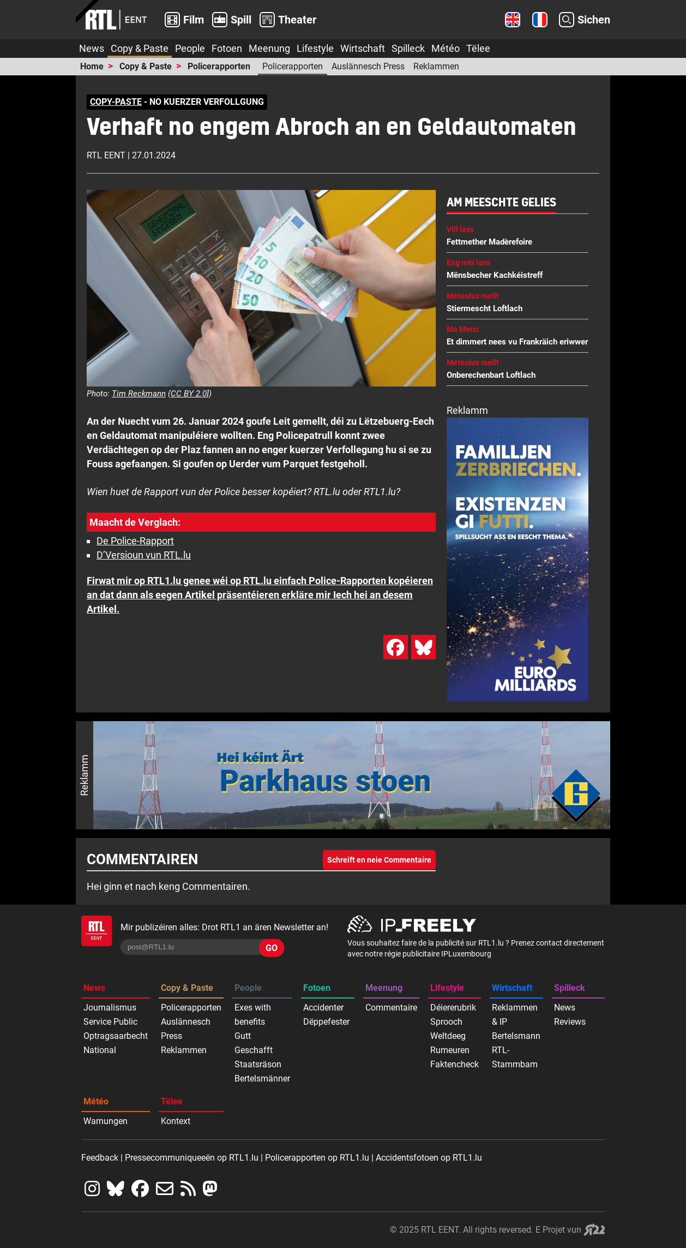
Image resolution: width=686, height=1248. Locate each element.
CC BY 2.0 (189, 394)
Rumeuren (450, 1050)
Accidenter (323, 1007)
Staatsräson (257, 1064)
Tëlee (478, 48)
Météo (445, 48)
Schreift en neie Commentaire (379, 859)
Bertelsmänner (262, 1078)
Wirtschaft (362, 48)
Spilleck (408, 48)
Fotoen (227, 48)
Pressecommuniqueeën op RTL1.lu (191, 1157)
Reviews (570, 1022)
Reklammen (436, 66)
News (91, 48)
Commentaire (391, 1007)
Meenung (269, 48)
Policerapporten (219, 66)
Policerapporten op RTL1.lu (317, 1157)
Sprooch (446, 1022)
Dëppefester (326, 1022)
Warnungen (105, 1121)
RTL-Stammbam (515, 1057)
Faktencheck (454, 1064)
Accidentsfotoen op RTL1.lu (429, 1157)
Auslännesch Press (368, 66)
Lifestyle (315, 48)
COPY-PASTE (116, 102)
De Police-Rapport (135, 540)
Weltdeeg (448, 1036)
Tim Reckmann (139, 394)
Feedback (99, 1157)
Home (92, 66)
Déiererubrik (453, 1007)
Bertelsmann (516, 1036)
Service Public (110, 1022)
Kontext (175, 1121)
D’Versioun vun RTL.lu (144, 555)
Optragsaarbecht (115, 1036)
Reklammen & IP (515, 1014)
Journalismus (109, 1007)
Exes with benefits (252, 1014)
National (99, 1050)
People (190, 48)
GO (272, 948)
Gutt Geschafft (253, 1043)
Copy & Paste (140, 48)
